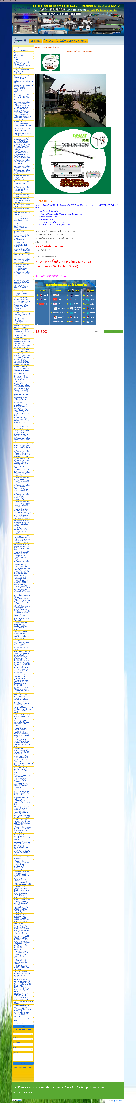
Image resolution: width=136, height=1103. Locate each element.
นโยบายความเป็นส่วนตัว (24, 1069)
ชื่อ (14, 1032)
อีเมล (14, 1047)
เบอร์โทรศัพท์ (17, 1042)
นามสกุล (15, 1037)
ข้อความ (15, 1052)
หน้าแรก (37, 47)
